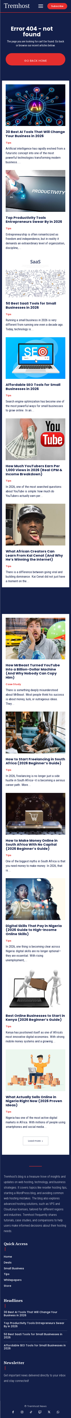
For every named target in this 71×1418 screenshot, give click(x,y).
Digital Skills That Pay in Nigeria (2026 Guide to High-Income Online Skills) (34, 929)
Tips (8, 142)
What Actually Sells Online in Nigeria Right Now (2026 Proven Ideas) (34, 1101)
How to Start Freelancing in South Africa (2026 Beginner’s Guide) (35, 761)
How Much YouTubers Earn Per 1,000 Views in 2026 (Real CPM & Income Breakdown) (34, 470)
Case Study (13, 684)
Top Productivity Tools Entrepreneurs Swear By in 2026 (34, 219)
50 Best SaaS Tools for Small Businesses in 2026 (31, 305)
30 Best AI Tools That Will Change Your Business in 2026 (35, 133)
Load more (35, 1140)
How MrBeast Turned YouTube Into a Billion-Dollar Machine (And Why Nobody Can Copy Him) (33, 671)
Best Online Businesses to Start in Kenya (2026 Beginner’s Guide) (35, 1017)
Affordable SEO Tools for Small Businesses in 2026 (33, 386)
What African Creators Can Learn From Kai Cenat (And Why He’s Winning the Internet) (34, 555)
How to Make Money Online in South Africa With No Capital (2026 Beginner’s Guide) (32, 844)
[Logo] (17, 6)
